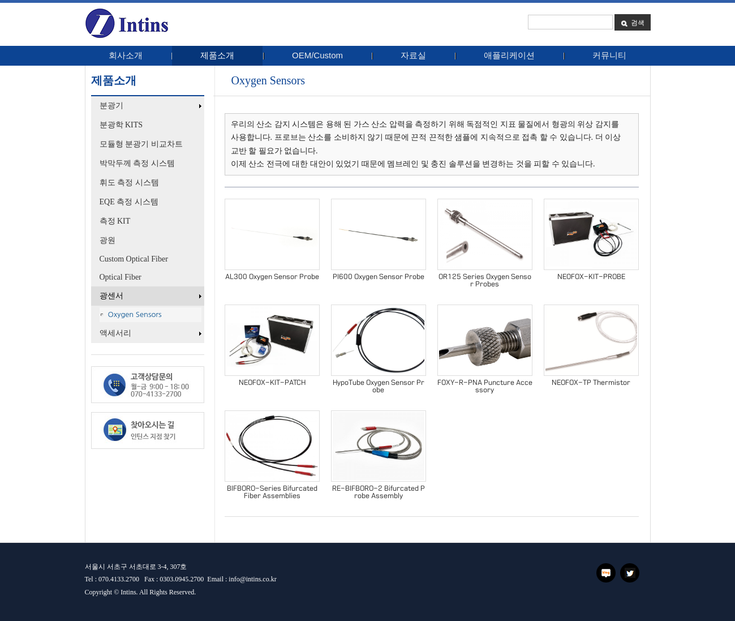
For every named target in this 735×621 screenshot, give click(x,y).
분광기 (152, 105)
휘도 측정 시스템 (129, 182)
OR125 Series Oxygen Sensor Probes (485, 280)
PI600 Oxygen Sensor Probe (378, 277)
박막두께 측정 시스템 (137, 163)
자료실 (413, 55)
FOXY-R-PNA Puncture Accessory (484, 386)
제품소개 (217, 55)
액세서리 (152, 333)
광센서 (152, 296)
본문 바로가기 (0, 7)
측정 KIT (115, 221)
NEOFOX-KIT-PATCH (272, 383)
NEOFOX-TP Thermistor (591, 383)
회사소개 (126, 55)
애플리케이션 (509, 55)
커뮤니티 (609, 55)
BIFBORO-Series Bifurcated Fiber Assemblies (272, 492)
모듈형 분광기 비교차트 (141, 144)
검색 (632, 22)
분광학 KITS (121, 125)
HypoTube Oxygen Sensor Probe (378, 386)
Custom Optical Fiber (134, 259)
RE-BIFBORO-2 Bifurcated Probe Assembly (378, 492)
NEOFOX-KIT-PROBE (591, 277)
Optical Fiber (120, 277)
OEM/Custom (317, 55)
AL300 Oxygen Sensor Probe (272, 277)
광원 (107, 240)
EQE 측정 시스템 (129, 202)
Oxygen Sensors (135, 314)
